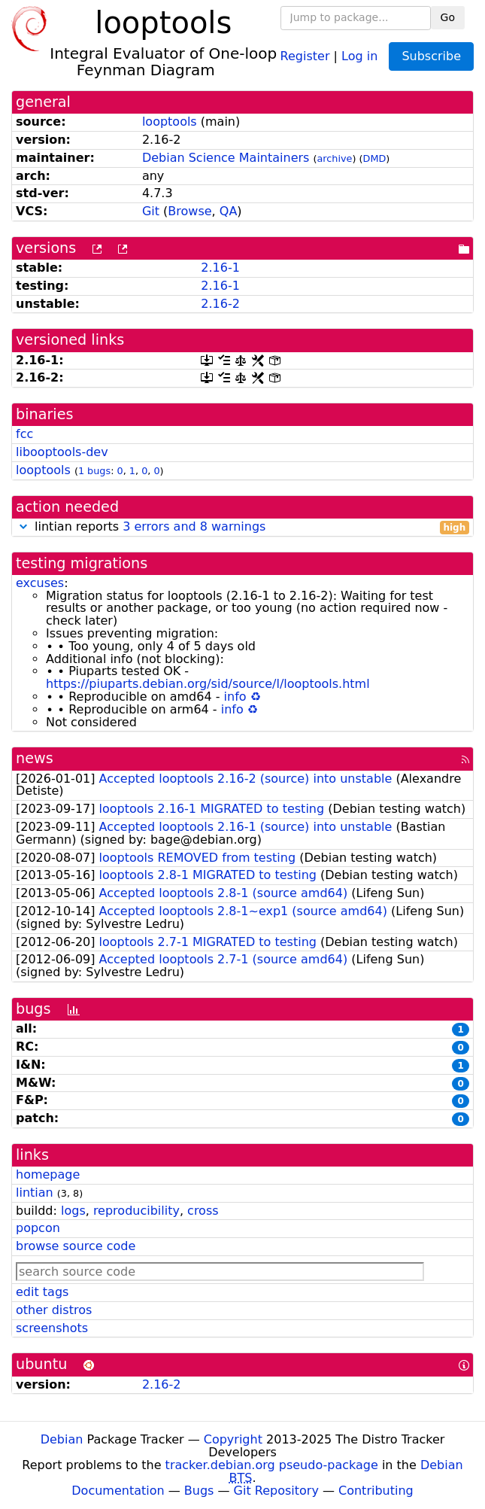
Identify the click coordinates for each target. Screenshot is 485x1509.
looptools (169, 121)
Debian (62, 1439)
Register (305, 55)
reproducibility (136, 1210)
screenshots (52, 1328)
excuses (40, 583)
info (235, 696)
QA (229, 211)
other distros (54, 1310)
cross (202, 1210)
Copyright (233, 1439)
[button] (23, 526)
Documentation (117, 1490)
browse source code (75, 1246)
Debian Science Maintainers (226, 158)
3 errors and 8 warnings (194, 526)
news (34, 758)
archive (335, 158)
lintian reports (242, 527)
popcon (38, 1228)
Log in (359, 55)
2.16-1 (220, 267)
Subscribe (431, 56)
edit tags (42, 1292)
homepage (48, 1174)
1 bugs (94, 470)
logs (73, 1210)
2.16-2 (220, 304)
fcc (24, 434)
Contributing (376, 1490)
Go (448, 17)
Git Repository (276, 1490)
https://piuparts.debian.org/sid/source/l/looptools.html (208, 684)
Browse (189, 211)
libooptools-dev (62, 452)
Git (150, 211)
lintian (34, 1192)
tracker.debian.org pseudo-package (271, 1465)
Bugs (199, 1490)
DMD (374, 158)
